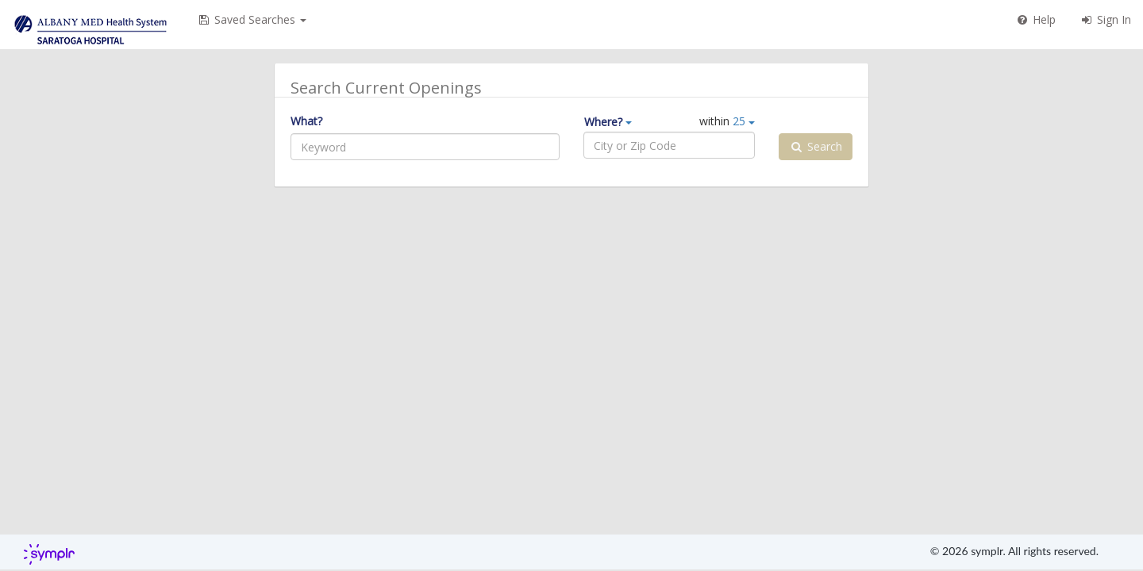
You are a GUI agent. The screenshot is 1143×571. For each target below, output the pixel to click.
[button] (251, 20)
